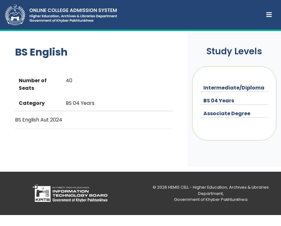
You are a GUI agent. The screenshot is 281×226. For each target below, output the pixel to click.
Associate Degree (226, 113)
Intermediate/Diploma (233, 87)
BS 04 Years (218, 100)
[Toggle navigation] (269, 14)
